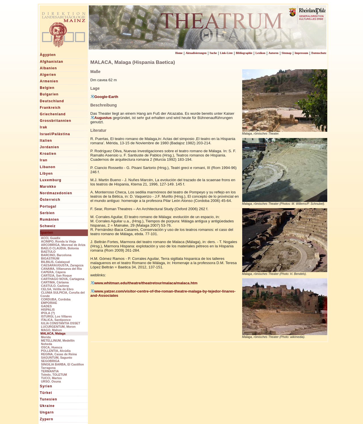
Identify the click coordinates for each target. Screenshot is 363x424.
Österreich (50, 200)
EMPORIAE (49, 302)
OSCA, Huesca (51, 347)
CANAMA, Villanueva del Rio (61, 268)
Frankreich (50, 108)
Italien (46, 141)
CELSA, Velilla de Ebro (57, 289)
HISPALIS (48, 309)
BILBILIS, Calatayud (55, 262)
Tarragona (48, 367)
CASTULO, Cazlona (55, 285)
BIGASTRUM (50, 258)
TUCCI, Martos (51, 378)
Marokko (48, 187)
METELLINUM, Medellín (58, 340)
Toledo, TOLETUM (54, 374)
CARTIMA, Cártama (55, 282)
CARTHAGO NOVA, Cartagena (63, 279)
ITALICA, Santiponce (56, 319)
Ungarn (47, 412)
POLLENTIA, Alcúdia (56, 350)
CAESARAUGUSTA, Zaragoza (62, 265)
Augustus (101, 118)
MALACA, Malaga (53, 333)
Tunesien (48, 399)
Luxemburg (51, 180)
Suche (213, 53)
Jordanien (49, 147)
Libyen (46, 174)
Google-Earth (104, 97)
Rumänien (49, 220)
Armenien (49, 81)
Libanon (48, 167)
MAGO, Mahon (51, 330)
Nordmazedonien (56, 193)
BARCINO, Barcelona (56, 255)
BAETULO (48, 251)
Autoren (273, 53)
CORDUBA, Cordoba (56, 299)
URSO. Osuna (51, 381)
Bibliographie (244, 53)
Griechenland (53, 114)
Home (179, 53)
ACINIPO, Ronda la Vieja (58, 241)
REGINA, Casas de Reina (59, 354)
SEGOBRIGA (50, 361)
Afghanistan (52, 62)
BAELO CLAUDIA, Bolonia (60, 248)
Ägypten (48, 55)
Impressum (301, 53)
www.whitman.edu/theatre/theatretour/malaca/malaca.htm (144, 283)
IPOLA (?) (48, 313)
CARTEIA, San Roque (56, 275)
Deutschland (52, 101)
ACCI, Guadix (50, 238)
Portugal (48, 206)
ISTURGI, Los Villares (56, 316)
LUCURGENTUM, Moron (58, 326)
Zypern (46, 419)
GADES (46, 306)
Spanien (46, 233)
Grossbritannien (55, 121)
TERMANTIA (50, 371)
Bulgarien (49, 94)
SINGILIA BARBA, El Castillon (62, 364)
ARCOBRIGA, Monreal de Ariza (63, 245)
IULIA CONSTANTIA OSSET (60, 323)
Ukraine (47, 406)
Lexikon (260, 53)
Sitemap (287, 53)
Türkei (46, 393)
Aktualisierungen (195, 53)
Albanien (48, 68)
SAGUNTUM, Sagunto (56, 357)
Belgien (47, 88)
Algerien (48, 75)
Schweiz (48, 226)
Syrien (46, 386)
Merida (46, 337)
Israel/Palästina (55, 134)
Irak (43, 127)
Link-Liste (226, 53)
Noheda (46, 344)
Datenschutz (318, 53)
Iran (44, 160)
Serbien (47, 213)
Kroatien (48, 154)
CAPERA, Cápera (53, 272)
